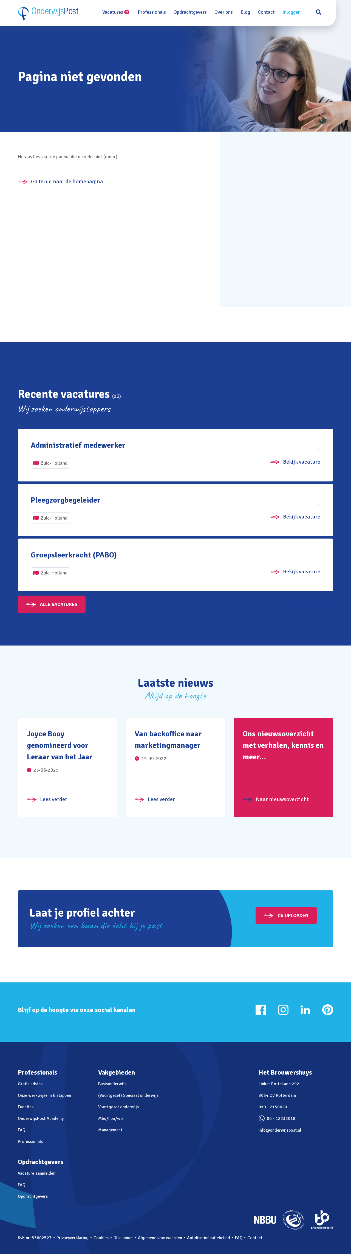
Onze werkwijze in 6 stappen (44, 1095)
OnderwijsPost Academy (41, 1118)
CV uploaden (293, 915)
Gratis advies (30, 1084)
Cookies (101, 1238)
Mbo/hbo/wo (110, 1118)
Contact (269, 12)
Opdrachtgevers (193, 12)
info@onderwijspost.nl (280, 1130)
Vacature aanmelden (36, 1173)
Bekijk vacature (301, 461)
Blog (248, 12)
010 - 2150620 (273, 1107)
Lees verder (53, 799)
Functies (25, 1107)
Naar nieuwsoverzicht (282, 799)
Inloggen (294, 12)
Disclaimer (123, 1238)
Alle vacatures (58, 604)
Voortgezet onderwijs (118, 1107)
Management (110, 1130)
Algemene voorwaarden (160, 1238)
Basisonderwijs (112, 1084)
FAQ (21, 1130)
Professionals (154, 12)
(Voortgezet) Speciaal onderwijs (128, 1095)
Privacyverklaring (72, 1238)
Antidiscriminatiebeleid (208, 1238)
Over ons (226, 12)
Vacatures (118, 12)
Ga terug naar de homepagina (67, 181)
